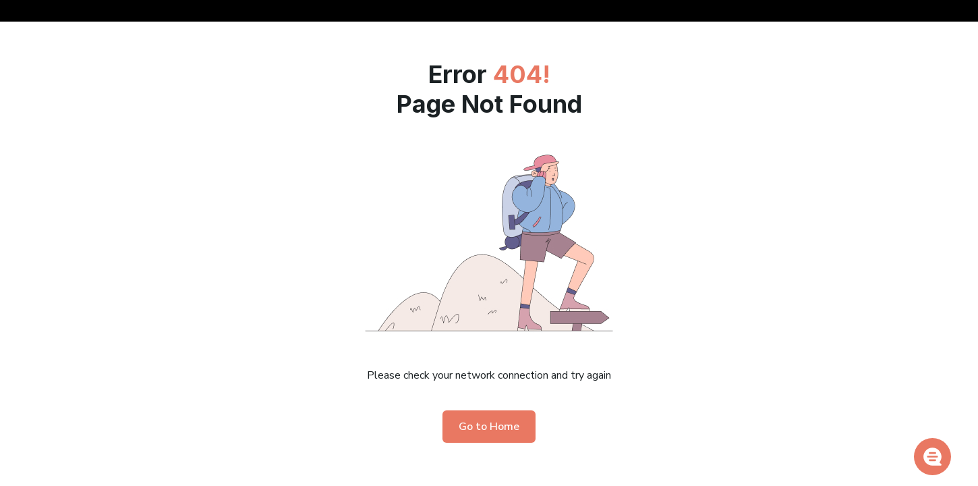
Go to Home (489, 426)
